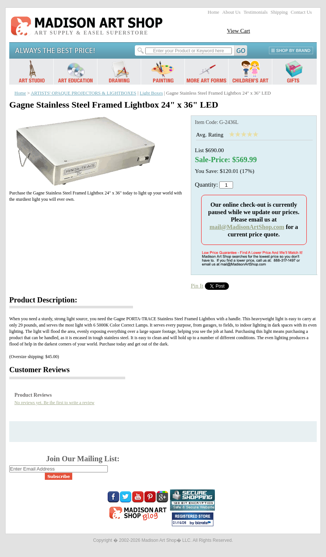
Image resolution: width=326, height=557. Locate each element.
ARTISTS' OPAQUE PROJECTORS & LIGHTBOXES (83, 93)
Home (213, 12)
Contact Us (301, 12)
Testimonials (255, 12)
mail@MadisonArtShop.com (246, 226)
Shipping (279, 12)
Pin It (197, 285)
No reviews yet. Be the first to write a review (54, 402)
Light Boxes (151, 93)
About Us (231, 12)
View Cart (238, 30)
